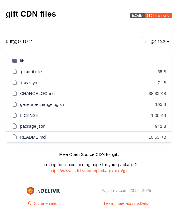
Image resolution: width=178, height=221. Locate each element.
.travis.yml (29, 82)
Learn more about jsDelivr (127, 203)
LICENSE (29, 115)
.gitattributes (31, 71)
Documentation (44, 203)
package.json (32, 126)
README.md (33, 137)
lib (22, 60)
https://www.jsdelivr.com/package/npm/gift (89, 170)
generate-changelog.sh (42, 104)
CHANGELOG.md (37, 93)
